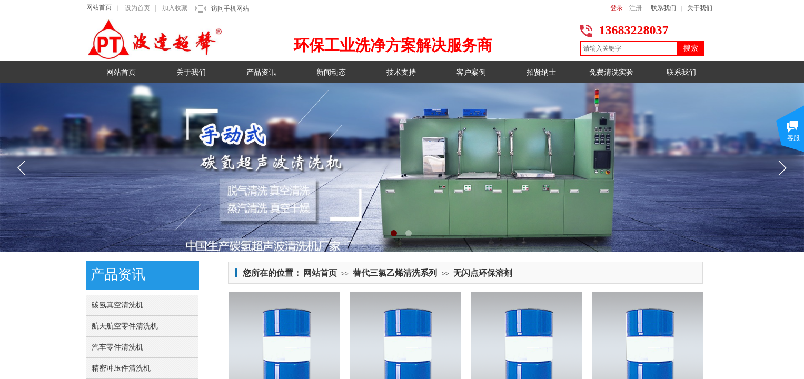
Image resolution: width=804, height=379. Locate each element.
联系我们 (663, 8)
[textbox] (629, 48)
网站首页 (99, 7)
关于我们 (699, 8)
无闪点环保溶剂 (482, 272)
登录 (616, 8)
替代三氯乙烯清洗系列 (395, 272)
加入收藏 (174, 8)
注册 (635, 8)
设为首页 (137, 8)
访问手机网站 (230, 8)
